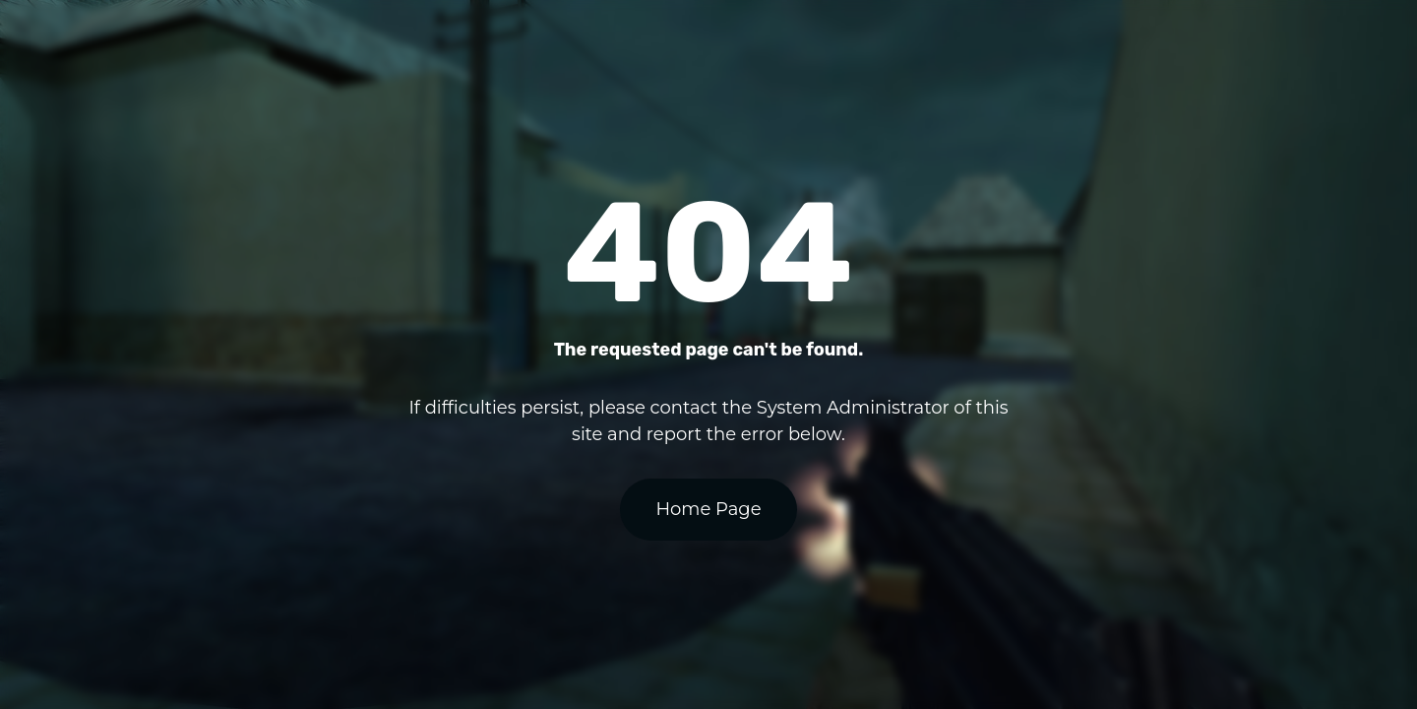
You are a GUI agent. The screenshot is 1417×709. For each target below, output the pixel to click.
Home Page (708, 509)
